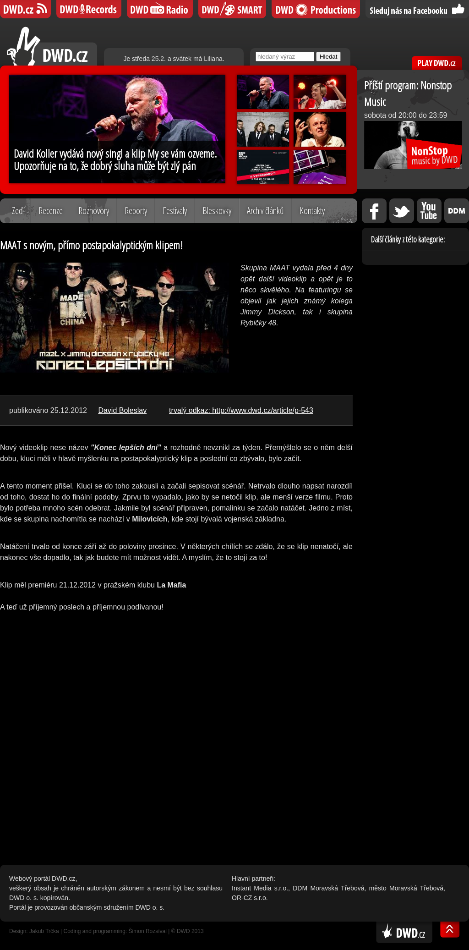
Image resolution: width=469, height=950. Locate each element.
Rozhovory (93, 210)
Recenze (50, 210)
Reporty (136, 210)
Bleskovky (216, 210)
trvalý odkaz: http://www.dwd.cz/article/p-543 (241, 410)
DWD (25, 9)
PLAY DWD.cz (437, 63)
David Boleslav (122, 410)
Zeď (17, 210)
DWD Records (88, 9)
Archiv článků (265, 210)
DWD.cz (52, 46)
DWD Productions (316, 9)
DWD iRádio (160, 9)
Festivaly (175, 210)
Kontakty (312, 210)
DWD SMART (232, 9)
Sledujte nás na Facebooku (417, 9)
